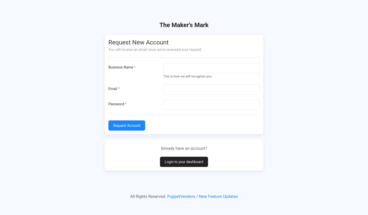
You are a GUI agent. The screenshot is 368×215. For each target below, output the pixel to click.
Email (114, 89)
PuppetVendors (181, 196)
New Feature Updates (218, 196)
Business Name (122, 67)
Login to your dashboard (184, 162)
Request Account (126, 125)
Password (117, 104)
